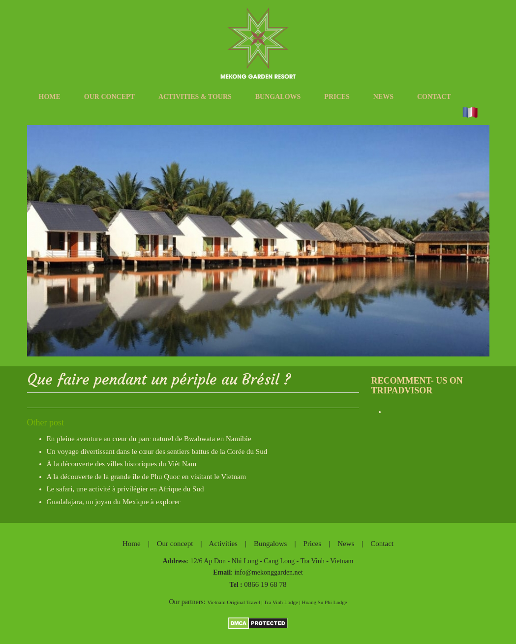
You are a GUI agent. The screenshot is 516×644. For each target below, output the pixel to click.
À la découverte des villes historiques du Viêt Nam (122, 464)
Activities (223, 543)
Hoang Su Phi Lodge (324, 602)
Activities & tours (195, 96)
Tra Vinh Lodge (281, 602)
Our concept (109, 96)
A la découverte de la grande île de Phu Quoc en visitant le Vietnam (146, 477)
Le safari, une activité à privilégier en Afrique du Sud (125, 489)
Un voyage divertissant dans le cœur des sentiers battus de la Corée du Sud (157, 451)
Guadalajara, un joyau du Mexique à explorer (114, 502)
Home (50, 96)
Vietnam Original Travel (233, 602)
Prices (336, 96)
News (383, 96)
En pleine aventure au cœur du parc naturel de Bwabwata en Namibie (149, 439)
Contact (434, 96)
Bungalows (278, 96)
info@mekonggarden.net (268, 572)
